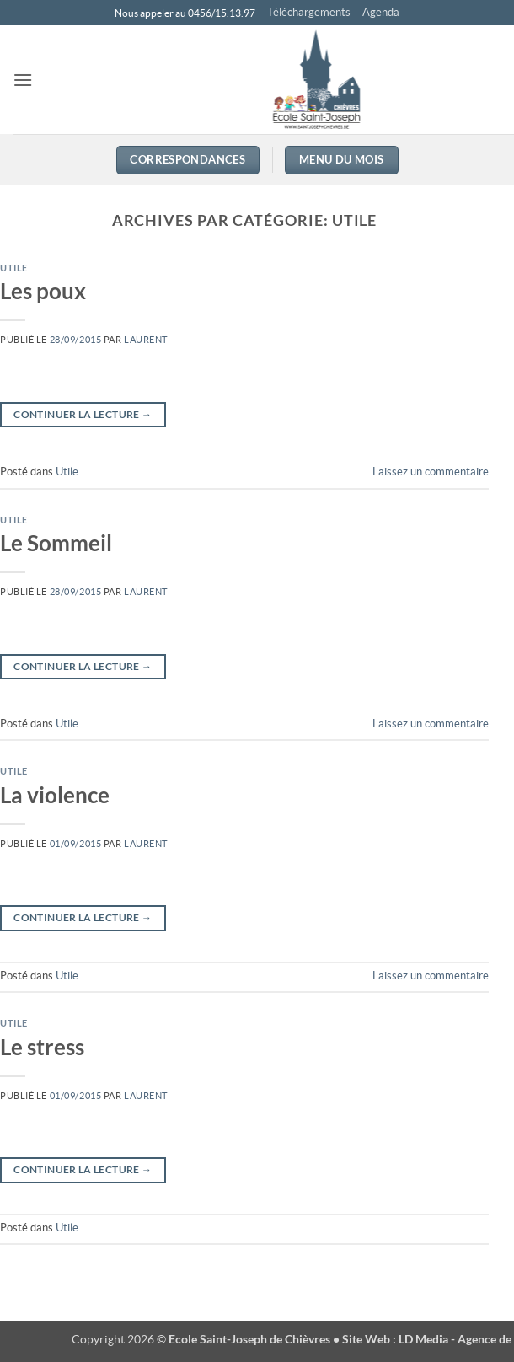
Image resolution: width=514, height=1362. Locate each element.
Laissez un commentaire (430, 471)
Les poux (43, 290)
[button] (23, 79)
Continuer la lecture (82, 414)
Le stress (42, 1046)
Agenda (380, 12)
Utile (14, 267)
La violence (55, 794)
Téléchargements (309, 12)
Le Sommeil (56, 542)
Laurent (146, 340)
